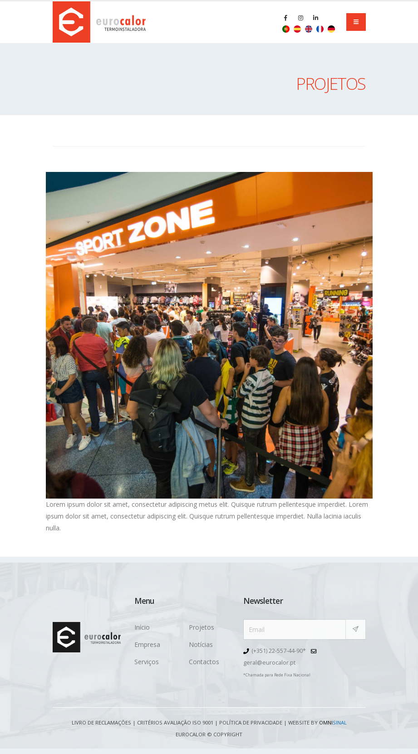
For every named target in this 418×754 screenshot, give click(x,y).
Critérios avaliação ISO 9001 (175, 722)
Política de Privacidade (250, 722)
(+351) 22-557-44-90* (278, 651)
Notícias (201, 644)
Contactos (204, 661)
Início (142, 627)
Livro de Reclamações (101, 722)
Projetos (201, 627)
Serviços (146, 661)
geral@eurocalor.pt (269, 662)
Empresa (147, 644)
